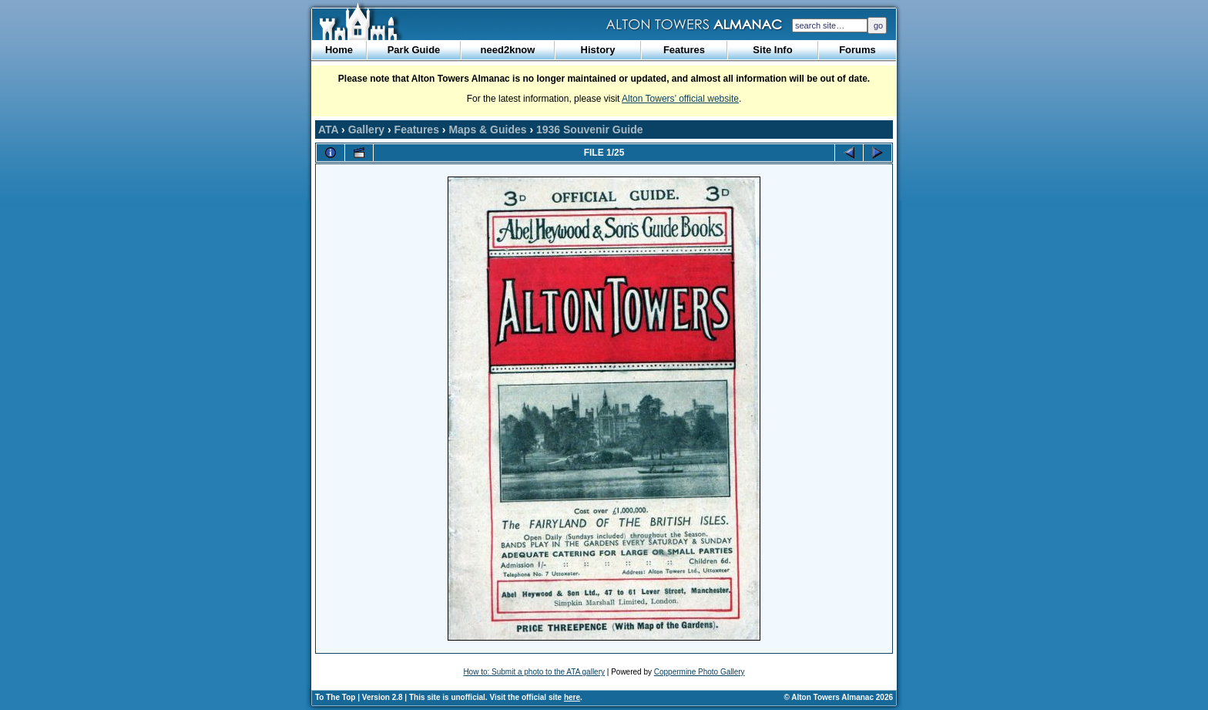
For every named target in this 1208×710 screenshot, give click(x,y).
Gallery (366, 129)
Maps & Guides (487, 129)
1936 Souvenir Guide (589, 129)
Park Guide (414, 50)
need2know (508, 50)
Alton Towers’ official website (680, 98)
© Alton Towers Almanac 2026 (838, 697)
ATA (328, 129)
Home (339, 50)
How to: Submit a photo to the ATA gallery (534, 672)
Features (684, 50)
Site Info (772, 50)
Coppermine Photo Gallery (699, 672)
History (598, 50)
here (572, 697)
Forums (857, 50)
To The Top (335, 697)
